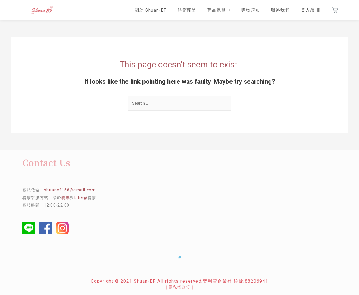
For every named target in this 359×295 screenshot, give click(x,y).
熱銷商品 (187, 10)
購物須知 (250, 10)
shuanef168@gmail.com (70, 190)
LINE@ (81, 197)
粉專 (65, 197)
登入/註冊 (311, 10)
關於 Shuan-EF (151, 10)
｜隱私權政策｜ (179, 287)
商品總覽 (218, 10)
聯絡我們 (280, 10)
